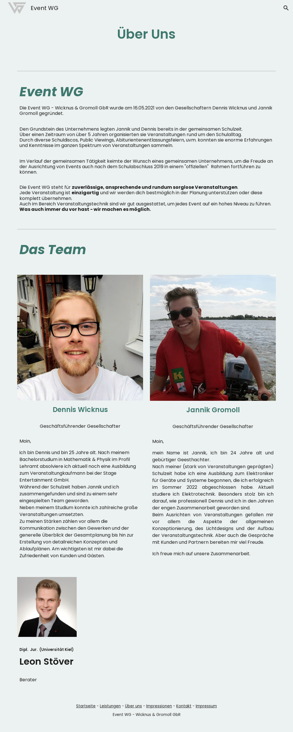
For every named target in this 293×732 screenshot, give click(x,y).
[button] (286, 8)
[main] (146, 34)
